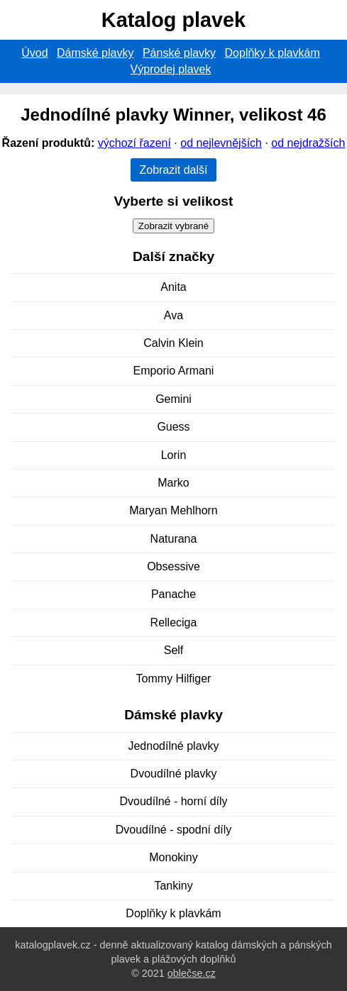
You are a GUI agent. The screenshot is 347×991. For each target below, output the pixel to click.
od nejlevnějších (221, 143)
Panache (173, 594)
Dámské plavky (95, 53)
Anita (173, 287)
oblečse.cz (191, 973)
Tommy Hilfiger (173, 678)
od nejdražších (308, 143)
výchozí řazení (134, 143)
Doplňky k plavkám (272, 53)
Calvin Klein (173, 343)
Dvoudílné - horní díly (173, 801)
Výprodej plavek (171, 69)
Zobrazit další (173, 170)
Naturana (173, 539)
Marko (173, 483)
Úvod (34, 53)
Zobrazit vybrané (173, 226)
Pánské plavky (179, 53)
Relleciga (173, 622)
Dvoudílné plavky (174, 774)
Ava (173, 315)
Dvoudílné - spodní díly (174, 830)
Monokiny (173, 857)
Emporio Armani (173, 371)
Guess (173, 427)
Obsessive (173, 566)
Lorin (174, 455)
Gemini (173, 399)
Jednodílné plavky (173, 746)
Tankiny (173, 886)
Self (174, 650)
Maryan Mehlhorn (173, 510)
